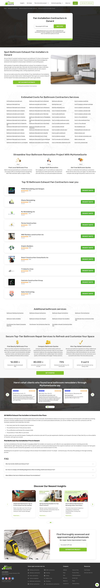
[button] (7, 394)
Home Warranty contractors (51, 584)
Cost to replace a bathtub (81, 101)
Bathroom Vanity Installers (14, 318)
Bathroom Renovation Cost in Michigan (39, 139)
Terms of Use (75, 570)
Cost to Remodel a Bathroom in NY (61, 142)
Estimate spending (57, 3)
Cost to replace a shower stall (82, 110)
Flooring (47, 572)
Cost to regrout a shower (58, 136)
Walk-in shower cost (80, 139)
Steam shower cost (80, 133)
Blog (64, 572)
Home (5, 8)
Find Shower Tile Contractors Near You (39, 324)
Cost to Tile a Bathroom (81, 117)
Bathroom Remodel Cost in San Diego (39, 123)
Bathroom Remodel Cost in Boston (16, 117)
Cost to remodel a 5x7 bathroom (60, 139)
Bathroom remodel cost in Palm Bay (38, 114)
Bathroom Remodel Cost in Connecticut (17, 126)
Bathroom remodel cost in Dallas (15, 130)
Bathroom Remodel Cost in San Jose (39, 130)
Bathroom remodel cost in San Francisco (37, 127)
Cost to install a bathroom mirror (60, 120)
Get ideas (29, 3)
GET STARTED (50, 373)
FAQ (64, 575)
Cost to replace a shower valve (83, 114)
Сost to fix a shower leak (81, 142)
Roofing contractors (33, 570)
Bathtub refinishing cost (58, 107)
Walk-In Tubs (48, 578)
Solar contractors (33, 575)
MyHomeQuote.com (8, 580)
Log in (75, 3)
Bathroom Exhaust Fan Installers (60, 318)
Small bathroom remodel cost (82, 130)
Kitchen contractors (33, 584)
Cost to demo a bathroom (59, 117)
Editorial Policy (75, 583)
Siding (46, 575)
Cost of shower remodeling (59, 110)
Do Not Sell (74, 578)
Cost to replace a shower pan (82, 107)
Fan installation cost (80, 126)
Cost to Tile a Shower (80, 123)
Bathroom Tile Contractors (82, 313)
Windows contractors (34, 572)
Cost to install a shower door (59, 130)
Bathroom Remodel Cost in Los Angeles (17, 142)
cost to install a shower (58, 126)
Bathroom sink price (57, 101)
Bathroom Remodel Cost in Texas (38, 136)
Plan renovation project (41, 3)
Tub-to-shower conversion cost (83, 136)
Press (73, 581)
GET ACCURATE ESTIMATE (26, 82)
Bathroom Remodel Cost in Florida (16, 136)
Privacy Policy (75, 572)
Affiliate (65, 570)
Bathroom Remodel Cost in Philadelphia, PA (40, 117)
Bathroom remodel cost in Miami (37, 104)
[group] (24, 504)
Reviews (65, 578)
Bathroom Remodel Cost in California (16, 120)
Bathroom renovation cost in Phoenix (39, 142)
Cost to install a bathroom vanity (60, 123)
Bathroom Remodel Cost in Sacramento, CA (40, 121)
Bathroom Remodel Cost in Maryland (39, 101)
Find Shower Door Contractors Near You (84, 319)
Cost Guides (87, 570)
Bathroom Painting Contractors (15, 313)
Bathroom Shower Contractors (37, 313)
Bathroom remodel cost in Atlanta (16, 110)
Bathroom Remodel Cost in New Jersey (39, 110)
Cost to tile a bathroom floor (82, 120)
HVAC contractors (49, 570)
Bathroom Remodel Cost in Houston (16, 139)
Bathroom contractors (13, 8)
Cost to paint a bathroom (58, 133)
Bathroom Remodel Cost (13, 104)
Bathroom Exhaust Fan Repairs (37, 318)
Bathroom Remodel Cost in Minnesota (39, 107)
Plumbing (47, 581)
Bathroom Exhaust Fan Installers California (28, 8)
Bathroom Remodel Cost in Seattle (38, 133)
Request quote (87, 190)
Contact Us (66, 583)
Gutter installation (33, 578)
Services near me (88, 572)
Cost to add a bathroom (58, 114)
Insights (22, 3)
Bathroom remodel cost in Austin (15, 114)
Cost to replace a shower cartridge (84, 104)
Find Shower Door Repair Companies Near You (16, 325)
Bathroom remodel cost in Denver (15, 133)
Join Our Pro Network (86, 3)
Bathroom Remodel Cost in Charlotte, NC (17, 124)
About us (67, 3)
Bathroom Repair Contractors (60, 313)
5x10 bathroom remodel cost (14, 101)
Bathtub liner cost (56, 104)
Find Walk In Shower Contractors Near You (62, 325)
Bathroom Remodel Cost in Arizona (16, 107)
